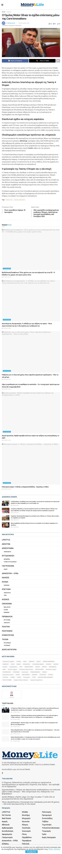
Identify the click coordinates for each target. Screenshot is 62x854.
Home (3, 12)
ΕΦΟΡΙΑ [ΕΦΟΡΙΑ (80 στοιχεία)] (56, 664)
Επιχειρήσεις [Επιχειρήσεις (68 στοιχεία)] (13, 666)
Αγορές (6, 610)
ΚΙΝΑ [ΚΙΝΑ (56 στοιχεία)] (4, 669)
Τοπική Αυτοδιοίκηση (10, 562)
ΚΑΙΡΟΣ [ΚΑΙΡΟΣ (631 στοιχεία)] (44, 666)
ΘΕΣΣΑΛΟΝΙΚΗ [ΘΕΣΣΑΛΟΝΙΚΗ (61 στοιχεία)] (29, 666)
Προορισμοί (7, 643)
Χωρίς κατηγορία (9, 649)
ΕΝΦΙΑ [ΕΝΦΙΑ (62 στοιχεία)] (18, 664)
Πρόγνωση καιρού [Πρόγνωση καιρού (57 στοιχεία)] (8, 674)
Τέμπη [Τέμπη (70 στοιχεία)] (19, 677)
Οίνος (5, 569)
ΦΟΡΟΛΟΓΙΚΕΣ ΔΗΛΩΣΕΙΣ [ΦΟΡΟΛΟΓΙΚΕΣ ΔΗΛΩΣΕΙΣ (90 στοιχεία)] (45, 677)
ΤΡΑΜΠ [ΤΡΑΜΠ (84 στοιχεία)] (13, 677)
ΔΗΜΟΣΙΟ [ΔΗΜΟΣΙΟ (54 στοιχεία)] (5, 664)
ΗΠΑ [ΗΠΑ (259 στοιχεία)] (21, 666)
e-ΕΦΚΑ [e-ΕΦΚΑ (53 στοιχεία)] (19, 661)
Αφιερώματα (7, 552)
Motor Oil (9, 200)
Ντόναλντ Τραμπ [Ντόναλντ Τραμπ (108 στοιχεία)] (51, 669)
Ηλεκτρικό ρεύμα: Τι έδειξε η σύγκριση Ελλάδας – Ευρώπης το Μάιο (25, 487)
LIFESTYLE (6, 540)
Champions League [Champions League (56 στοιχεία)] (8, 661)
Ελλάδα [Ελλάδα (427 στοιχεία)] (5, 666)
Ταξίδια (5, 639)
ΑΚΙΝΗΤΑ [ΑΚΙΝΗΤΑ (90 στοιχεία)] (31, 661)
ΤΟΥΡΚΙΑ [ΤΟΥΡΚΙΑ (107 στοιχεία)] (5, 677)
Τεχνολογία (7, 593)
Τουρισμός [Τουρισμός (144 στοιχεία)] (26, 677)
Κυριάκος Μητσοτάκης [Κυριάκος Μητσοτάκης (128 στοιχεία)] (26, 669)
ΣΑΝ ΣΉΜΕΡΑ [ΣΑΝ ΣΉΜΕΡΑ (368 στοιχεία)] (26, 674)
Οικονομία (18, 25)
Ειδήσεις (9, 12)
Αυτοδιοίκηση (8, 556)
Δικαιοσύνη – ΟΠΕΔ (10, 573)
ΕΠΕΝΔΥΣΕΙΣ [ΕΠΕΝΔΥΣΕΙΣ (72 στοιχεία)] (26, 664)
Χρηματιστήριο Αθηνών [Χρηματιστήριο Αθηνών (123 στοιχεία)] (21, 680)
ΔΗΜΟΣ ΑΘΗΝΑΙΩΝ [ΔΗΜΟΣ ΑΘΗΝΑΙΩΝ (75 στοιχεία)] (48, 661)
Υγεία (5, 595)
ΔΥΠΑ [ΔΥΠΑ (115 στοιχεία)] (12, 664)
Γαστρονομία (8, 566)
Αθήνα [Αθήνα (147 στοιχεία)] (38, 661)
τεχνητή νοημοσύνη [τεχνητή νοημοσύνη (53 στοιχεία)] (36, 680)
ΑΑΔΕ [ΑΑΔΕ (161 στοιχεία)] (24, 661)
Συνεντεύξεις (8, 635)
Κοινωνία (6, 585)
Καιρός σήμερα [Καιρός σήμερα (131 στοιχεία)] (12, 669)
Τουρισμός (7, 645)
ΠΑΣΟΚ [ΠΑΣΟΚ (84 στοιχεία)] (45, 672)
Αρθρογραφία (7, 548)
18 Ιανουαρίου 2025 (23, 23)
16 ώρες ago (15, 527)
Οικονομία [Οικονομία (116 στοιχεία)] (25, 672)
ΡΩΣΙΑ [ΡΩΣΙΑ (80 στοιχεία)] (18, 674)
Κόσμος (5, 599)
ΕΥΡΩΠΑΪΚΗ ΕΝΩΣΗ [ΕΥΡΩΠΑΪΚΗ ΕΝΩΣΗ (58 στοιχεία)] (38, 664)
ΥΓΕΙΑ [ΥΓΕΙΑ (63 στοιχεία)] (34, 677)
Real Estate (7, 607)
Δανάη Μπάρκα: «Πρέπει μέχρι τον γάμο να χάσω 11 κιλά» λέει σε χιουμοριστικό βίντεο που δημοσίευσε (28, 791)
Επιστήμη (6, 589)
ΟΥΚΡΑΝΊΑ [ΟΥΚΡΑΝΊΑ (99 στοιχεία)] (16, 672)
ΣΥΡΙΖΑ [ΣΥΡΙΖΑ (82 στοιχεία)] (50, 674)
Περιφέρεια (7, 559)
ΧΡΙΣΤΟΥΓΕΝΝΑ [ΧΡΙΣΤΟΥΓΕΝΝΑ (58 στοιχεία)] (7, 680)
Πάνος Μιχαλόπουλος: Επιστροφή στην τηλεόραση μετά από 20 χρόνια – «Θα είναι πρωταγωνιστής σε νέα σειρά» (30, 796)
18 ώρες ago (15, 512)
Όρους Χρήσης (54, 849)
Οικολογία (7, 622)
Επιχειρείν (12, 25)
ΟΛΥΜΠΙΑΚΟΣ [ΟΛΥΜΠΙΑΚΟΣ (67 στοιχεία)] (7, 672)
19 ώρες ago (15, 505)
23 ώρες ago (15, 520)
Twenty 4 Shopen (19, 200)
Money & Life (11, 23)
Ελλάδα (5, 582)
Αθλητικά (6, 544)
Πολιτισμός (7, 631)
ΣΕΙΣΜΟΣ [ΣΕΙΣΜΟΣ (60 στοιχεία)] (34, 674)
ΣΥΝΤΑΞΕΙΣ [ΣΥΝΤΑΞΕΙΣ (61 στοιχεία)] (43, 674)
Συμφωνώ (31, 852)
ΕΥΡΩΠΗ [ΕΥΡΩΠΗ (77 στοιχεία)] (48, 664)
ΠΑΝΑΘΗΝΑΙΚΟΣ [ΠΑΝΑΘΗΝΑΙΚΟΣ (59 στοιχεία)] (35, 672)
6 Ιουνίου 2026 (6, 277)
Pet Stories (7, 620)
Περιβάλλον (7, 616)
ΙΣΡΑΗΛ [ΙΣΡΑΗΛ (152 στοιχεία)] (38, 666)
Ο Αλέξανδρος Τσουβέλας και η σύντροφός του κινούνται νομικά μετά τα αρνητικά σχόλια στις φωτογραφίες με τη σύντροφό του (35, 502)
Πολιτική (6, 627)
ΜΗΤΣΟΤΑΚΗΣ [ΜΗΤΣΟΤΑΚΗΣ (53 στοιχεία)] (40, 669)
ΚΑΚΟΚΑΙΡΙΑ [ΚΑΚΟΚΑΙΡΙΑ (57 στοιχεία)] (52, 666)
